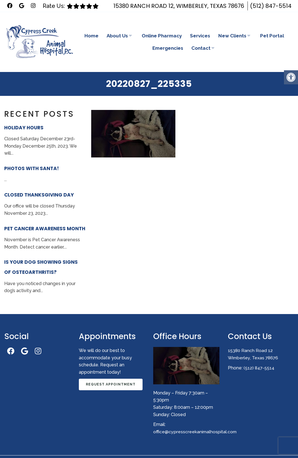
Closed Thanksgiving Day (39, 176)
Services (200, 26)
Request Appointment (111, 366)
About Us (117, 26)
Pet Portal (272, 26)
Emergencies (167, 39)
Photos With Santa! (31, 149)
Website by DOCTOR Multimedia (263, 445)
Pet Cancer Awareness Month (44, 210)
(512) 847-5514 (271, 6)
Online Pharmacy (162, 26)
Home (91, 26)
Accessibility (150, 445)
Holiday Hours (23, 109)
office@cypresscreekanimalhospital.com (195, 413)
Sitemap (125, 445)
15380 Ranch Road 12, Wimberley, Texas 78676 (178, 6)
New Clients (232, 26)
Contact (200, 39)
